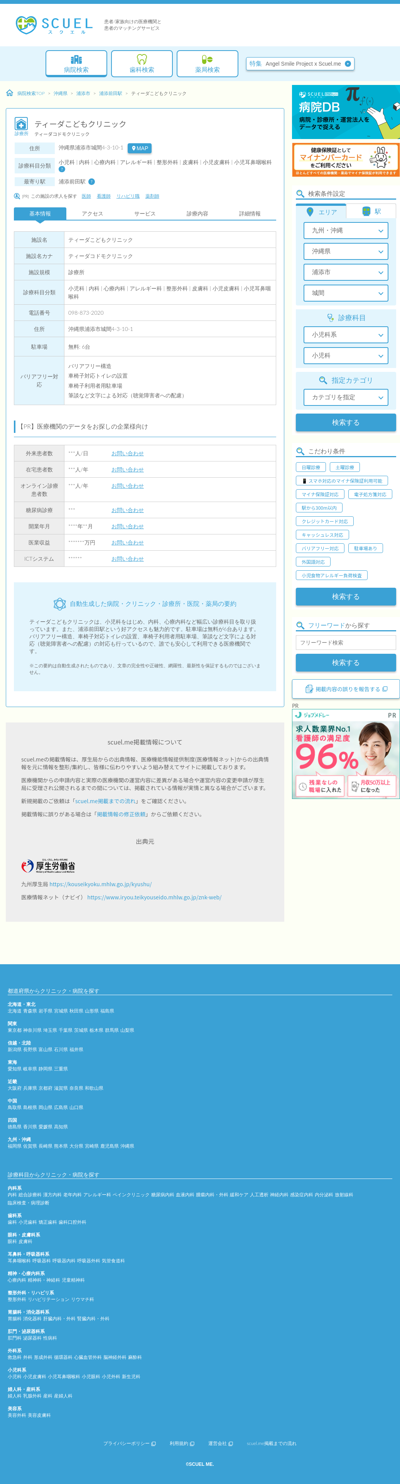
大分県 (76, 1146)
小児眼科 (91, 1376)
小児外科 (111, 1376)
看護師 (104, 196)
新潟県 (15, 1049)
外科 (27, 1357)
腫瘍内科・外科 (212, 1194)
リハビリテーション (48, 1299)
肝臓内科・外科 (59, 1318)
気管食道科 (113, 1261)
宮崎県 (92, 1146)
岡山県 (45, 1107)
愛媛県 (45, 1127)
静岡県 (45, 1069)
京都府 (45, 1088)
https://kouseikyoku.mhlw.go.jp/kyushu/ (100, 884)
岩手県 (45, 1011)
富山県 (45, 1049)
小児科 (15, 1376)
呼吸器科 (41, 1261)
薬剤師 (152, 196)
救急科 (15, 1357)
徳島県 (15, 1127)
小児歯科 (28, 1222)
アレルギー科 (97, 1194)
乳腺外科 (32, 1396)
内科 (12, 1194)
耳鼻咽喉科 (19, 1261)
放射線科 (344, 1194)
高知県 (61, 1127)
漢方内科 (52, 1194)
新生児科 (131, 1376)
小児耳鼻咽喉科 (64, 1376)
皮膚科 (25, 1241)
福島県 (107, 1011)
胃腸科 (15, 1318)
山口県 (76, 1107)
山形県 (92, 1011)
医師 (86, 196)
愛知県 (15, 1069)
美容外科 (17, 1415)
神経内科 (279, 1194)
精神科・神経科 (44, 1280)
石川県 (61, 1049)
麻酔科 (135, 1357)
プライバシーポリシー (129, 1443)
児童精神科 (73, 1280)
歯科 (12, 1222)
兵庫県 (30, 1088)
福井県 (76, 1049)
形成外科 (43, 1357)
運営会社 (220, 1443)
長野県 (30, 1049)
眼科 (12, 1241)
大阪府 (15, 1088)
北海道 (15, 1011)
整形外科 (17, 1299)
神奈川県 (32, 1030)
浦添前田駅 (110, 93)
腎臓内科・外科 (93, 1318)
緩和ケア (239, 1194)
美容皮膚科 (39, 1415)
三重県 (61, 1069)
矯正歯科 (48, 1222)
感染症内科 (301, 1194)
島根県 (30, 1107)
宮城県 (61, 1011)
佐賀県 (30, 1146)
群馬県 (112, 1030)
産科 (47, 1396)
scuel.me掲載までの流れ (105, 801)
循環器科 (63, 1357)
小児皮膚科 (34, 1376)
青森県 (30, 1011)
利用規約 (182, 1443)
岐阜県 (30, 1069)
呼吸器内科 (64, 1261)
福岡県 (15, 1146)
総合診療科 (30, 1194)
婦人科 (15, 1396)
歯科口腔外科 (72, 1222)
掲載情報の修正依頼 (121, 814)
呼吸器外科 (88, 1261)
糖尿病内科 (162, 1194)
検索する (346, 422)
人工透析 (259, 1194)
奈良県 (76, 1088)
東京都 (15, 1030)
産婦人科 (63, 1396)
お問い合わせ (127, 453)
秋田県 (76, 1011)
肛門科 (15, 1338)
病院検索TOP (25, 93)
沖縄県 (61, 93)
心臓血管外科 (88, 1357)
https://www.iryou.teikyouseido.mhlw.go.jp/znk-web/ (154, 897)
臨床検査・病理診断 (28, 1203)
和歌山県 (94, 1088)
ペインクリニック (131, 1194)
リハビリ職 (128, 196)
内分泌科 (324, 1194)
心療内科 (17, 1280)
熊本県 (61, 1146)
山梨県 (127, 1030)
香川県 (30, 1127)
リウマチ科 (82, 1299)
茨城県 (81, 1030)
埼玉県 (50, 1030)
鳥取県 (15, 1107)
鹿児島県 (109, 1146)
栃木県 (96, 1030)
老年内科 (72, 1194)
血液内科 (185, 1194)
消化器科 (32, 1318)
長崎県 (45, 1146)
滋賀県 (61, 1088)
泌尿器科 (32, 1338)
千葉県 (66, 1030)
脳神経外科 (115, 1357)
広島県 (61, 1107)
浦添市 (83, 93)
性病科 (50, 1338)
